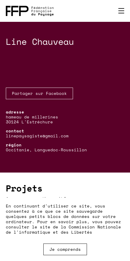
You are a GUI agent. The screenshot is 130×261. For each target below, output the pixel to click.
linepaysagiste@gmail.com (37, 136)
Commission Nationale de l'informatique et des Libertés (63, 229)
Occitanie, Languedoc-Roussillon (46, 150)
